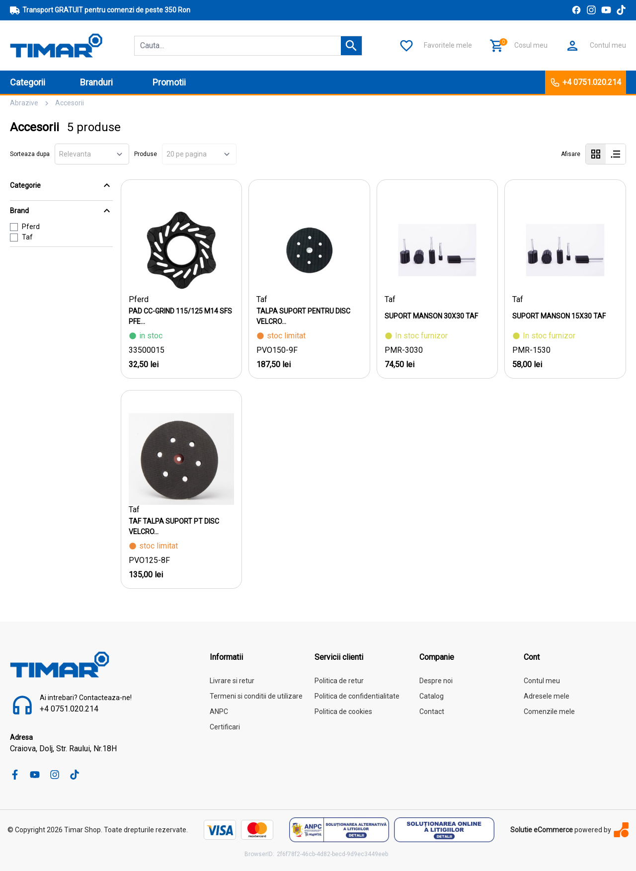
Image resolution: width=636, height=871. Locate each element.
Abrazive (24, 103)
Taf (27, 237)
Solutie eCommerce (541, 830)
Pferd (31, 227)
